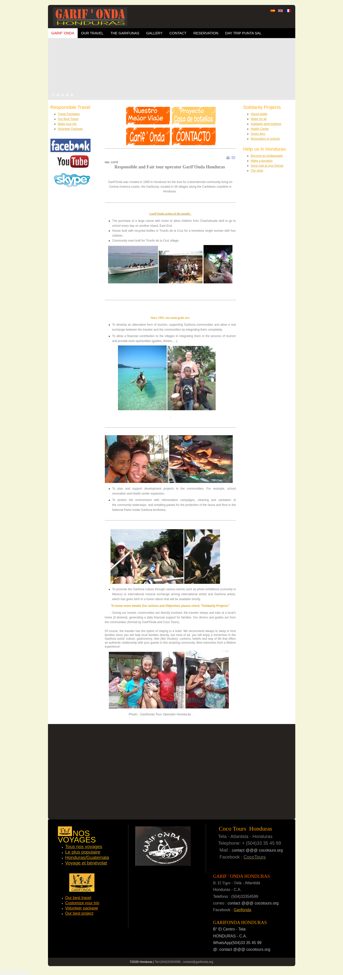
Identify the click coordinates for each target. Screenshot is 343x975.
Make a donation (262, 160)
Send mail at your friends (267, 165)
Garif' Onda (62, 33)
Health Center (260, 129)
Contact (177, 33)
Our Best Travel (68, 119)
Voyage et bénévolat (86, 862)
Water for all (259, 119)
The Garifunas (124, 33)
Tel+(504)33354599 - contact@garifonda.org (184, 962)
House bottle (259, 114)
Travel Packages (69, 114)
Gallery (154, 33)
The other (257, 170)
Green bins (258, 134)
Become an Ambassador (267, 156)
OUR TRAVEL (92, 33)
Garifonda (242, 910)
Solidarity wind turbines (266, 124)
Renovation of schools (265, 138)
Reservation (205, 33)
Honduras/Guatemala (87, 857)
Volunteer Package (70, 129)
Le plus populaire (82, 852)
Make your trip (67, 124)
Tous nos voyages (83, 846)
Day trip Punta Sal (243, 33)
